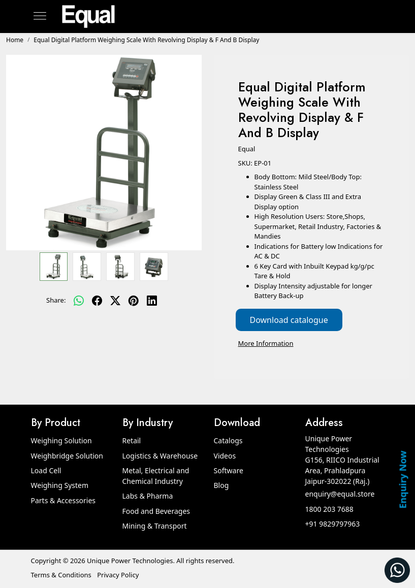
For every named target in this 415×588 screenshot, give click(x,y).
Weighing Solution (61, 440)
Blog (221, 485)
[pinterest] (133, 300)
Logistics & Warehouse (160, 456)
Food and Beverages (156, 511)
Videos (225, 456)
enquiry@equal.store (340, 494)
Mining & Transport (154, 526)
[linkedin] (152, 300)
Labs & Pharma (147, 496)
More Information (266, 343)
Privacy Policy (118, 574)
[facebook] (97, 300)
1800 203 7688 (329, 509)
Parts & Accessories (63, 500)
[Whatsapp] (79, 300)
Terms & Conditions (61, 574)
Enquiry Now (402, 479)
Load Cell (46, 470)
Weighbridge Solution (67, 456)
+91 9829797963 (332, 524)
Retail (131, 440)
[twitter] (115, 300)
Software (228, 470)
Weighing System (60, 485)
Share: (56, 300)
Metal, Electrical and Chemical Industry (155, 476)
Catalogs (228, 440)
